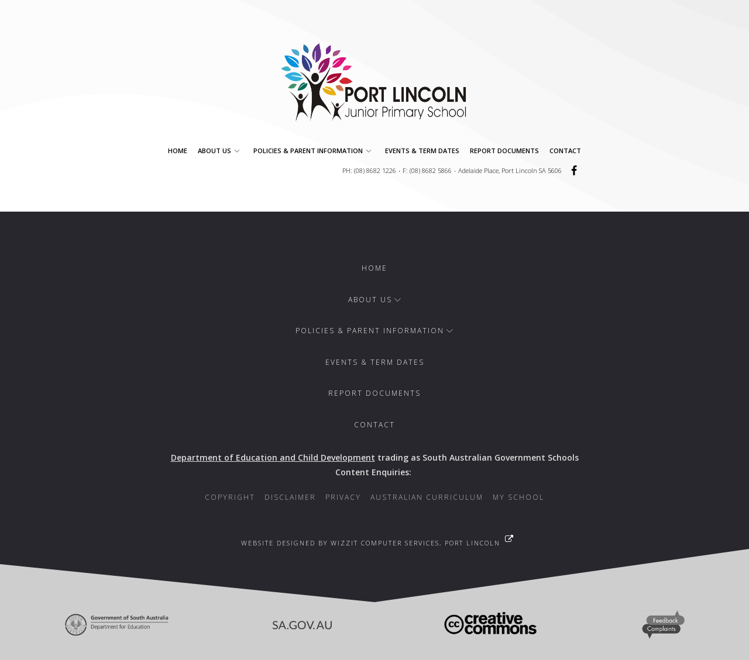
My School (518, 497)
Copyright (230, 497)
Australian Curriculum (426, 497)
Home (177, 150)
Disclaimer (290, 497)
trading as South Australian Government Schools (375, 457)
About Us (220, 150)
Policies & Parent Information (313, 150)
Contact (565, 150)
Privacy (343, 497)
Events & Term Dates (422, 150)
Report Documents (504, 150)
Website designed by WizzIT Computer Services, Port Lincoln (370, 542)
